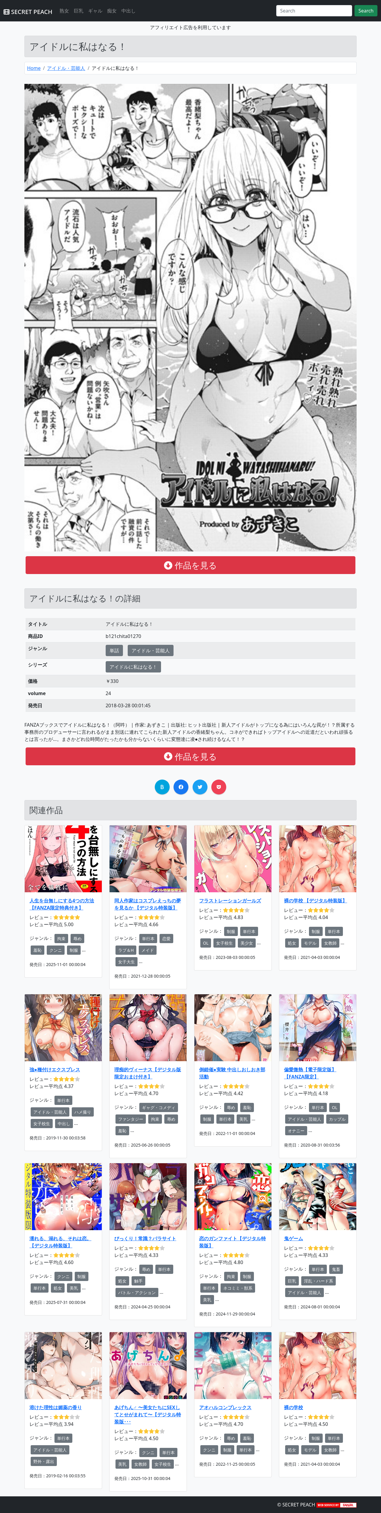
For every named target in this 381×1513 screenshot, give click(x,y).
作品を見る (190, 565)
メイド (147, 950)
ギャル (95, 10)
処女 (292, 943)
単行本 (148, 938)
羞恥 (37, 950)
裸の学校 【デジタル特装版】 (315, 900)
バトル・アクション (137, 1292)
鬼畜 (336, 1269)
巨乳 (78, 10)
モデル (310, 943)
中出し (128, 10)
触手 (138, 1281)
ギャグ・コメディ (158, 1107)
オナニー (296, 1130)
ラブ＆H (126, 950)
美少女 (247, 943)
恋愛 (166, 938)
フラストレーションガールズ (230, 900)
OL (205, 943)
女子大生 (126, 962)
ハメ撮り (82, 1112)
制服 (74, 950)
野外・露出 (43, 1461)
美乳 (243, 1119)
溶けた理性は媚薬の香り (55, 1407)
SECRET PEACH (28, 12)
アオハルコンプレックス (225, 1407)
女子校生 (224, 943)
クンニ (55, 950)
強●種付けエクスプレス (54, 1069)
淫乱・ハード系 (318, 1281)
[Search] (314, 10)
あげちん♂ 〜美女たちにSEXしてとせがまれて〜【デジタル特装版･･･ (147, 1414)
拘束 (61, 938)
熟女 (64, 10)
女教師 (330, 943)
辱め (77, 938)
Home (34, 68)
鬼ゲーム (293, 1238)
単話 (114, 650)
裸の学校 (293, 1407)
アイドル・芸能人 (66, 68)
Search (366, 10)
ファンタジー (130, 1119)
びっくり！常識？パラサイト (145, 1238)
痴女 (112, 10)
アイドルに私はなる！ (133, 667)
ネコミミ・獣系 (237, 1288)
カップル (337, 1119)
